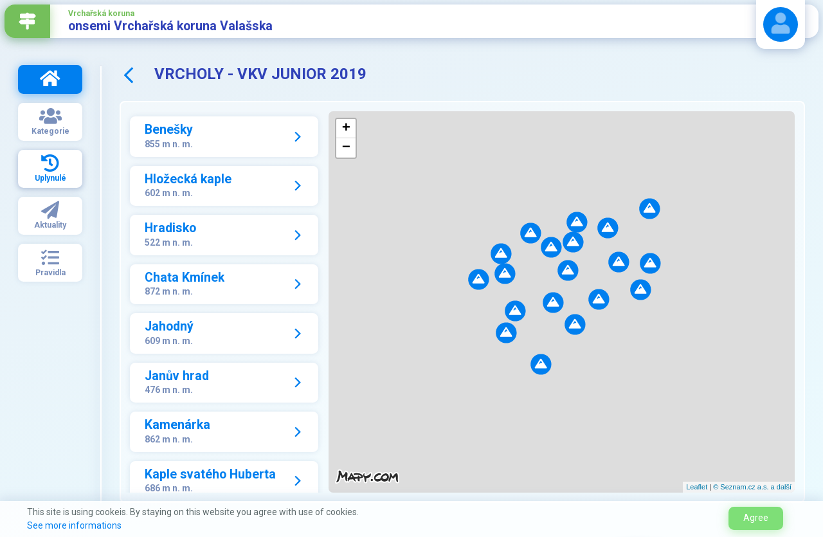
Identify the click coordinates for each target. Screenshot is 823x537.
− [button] (346, 148)
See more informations (74, 525)
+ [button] (346, 128)
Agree (755, 518)
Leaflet (696, 487)
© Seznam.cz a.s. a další (752, 487)
